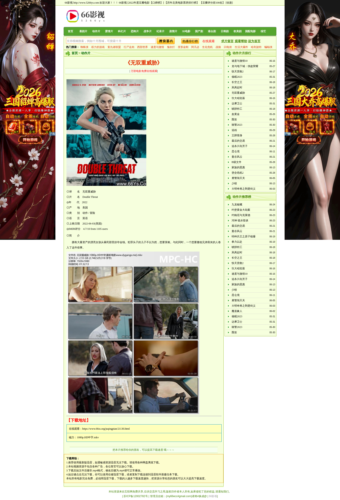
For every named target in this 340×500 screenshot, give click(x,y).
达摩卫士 (237, 103)
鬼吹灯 (171, 47)
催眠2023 (237, 76)
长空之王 (237, 82)
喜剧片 (83, 31)
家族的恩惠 (238, 167)
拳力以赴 (237, 241)
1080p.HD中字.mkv (88, 437)
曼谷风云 (237, 156)
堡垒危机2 (238, 172)
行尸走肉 (129, 47)
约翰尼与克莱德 (241, 215)
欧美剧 (238, 31)
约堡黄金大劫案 (241, 209)
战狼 (218, 47)
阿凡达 (195, 47)
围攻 (234, 119)
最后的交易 (238, 140)
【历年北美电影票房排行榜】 (181, 2)
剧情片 (173, 31)
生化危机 (207, 47)
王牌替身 (237, 135)
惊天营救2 (238, 71)
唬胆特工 (237, 108)
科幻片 (122, 31)
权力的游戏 (98, 47)
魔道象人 (237, 311)
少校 (234, 183)
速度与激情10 (240, 60)
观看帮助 (241, 41)
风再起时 (237, 87)
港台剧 (212, 31)
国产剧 (199, 31)
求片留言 (227, 41)
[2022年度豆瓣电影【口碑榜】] (145, 2)
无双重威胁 (238, 92)
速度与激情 (157, 47)
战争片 (148, 31)
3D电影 (186, 31)
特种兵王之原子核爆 (244, 236)
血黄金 (236, 114)
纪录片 (160, 31)
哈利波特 (256, 47)
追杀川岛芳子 (240, 146)
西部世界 (142, 47)
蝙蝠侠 (268, 47)
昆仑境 (236, 151)
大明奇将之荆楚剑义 (244, 188)
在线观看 (208, 41)
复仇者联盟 (114, 47)
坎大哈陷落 (238, 98)
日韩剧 (225, 31)
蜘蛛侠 (84, 47)
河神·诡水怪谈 (240, 220)
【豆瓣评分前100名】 (212, 2)
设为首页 (254, 41)
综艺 (263, 31)
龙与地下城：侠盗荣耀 (245, 66)
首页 (70, 31)
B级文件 (236, 162)
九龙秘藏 (237, 204)
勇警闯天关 (238, 178)
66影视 (123, 2)
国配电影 (250, 31)
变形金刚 (183, 47)
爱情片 (109, 31)
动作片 (96, 31)
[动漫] (229, 2)
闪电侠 (228, 47)
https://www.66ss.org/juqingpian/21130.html (106, 428)
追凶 (234, 130)
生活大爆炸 (241, 47)
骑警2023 (237, 124)
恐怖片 (135, 31)
